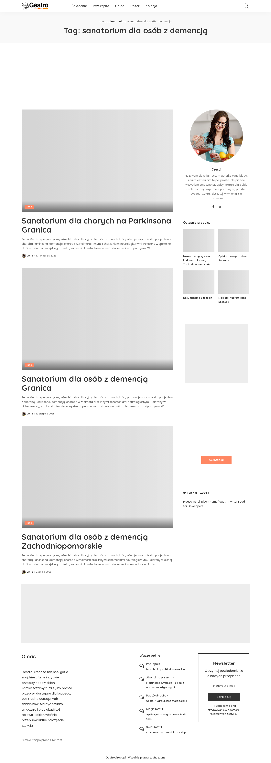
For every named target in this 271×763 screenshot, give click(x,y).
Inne (29, 206)
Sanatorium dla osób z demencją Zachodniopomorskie (85, 541)
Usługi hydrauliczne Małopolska (166, 700)
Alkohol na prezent (159, 677)
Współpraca (41, 740)
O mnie (26, 740)
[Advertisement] (135, 72)
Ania (30, 256)
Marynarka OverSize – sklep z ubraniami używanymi (165, 685)
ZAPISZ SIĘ (224, 696)
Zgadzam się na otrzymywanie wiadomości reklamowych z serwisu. (224, 710)
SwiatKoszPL (154, 727)
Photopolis (153, 664)
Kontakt (57, 740)
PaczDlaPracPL (156, 695)
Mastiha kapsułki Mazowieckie (165, 669)
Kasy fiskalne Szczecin (197, 297)
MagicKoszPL (154, 709)
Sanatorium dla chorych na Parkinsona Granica (96, 225)
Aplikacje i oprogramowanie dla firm (166, 716)
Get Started (216, 459)
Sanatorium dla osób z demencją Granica (85, 383)
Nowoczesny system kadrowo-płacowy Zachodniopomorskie (196, 260)
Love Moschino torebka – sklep (166, 732)
